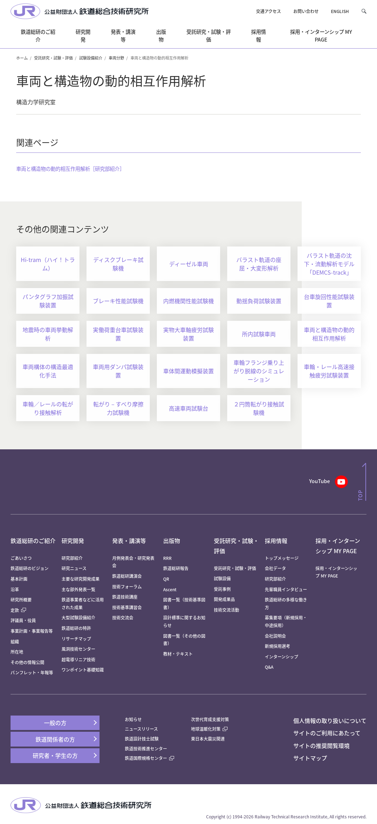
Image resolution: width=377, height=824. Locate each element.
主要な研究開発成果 (81, 579)
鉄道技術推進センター (146, 748)
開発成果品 (224, 599)
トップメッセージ (282, 558)
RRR (167, 558)
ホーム (22, 58)
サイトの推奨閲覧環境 (321, 745)
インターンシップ (281, 657)
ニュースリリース (141, 729)
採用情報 (276, 540)
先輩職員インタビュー (286, 589)
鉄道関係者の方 (55, 739)
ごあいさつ (21, 558)
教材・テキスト (178, 654)
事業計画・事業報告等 (32, 631)
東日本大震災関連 (208, 739)
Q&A (269, 667)
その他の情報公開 (27, 662)
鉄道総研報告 (175, 568)
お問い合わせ (306, 11)
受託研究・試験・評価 (53, 58)
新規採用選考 (277, 646)
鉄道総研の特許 (76, 628)
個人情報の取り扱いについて (329, 720)
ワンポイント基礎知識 (83, 670)
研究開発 (73, 540)
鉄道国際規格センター (149, 758)
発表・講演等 (129, 540)
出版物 (171, 540)
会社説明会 (275, 636)
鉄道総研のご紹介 (33, 540)
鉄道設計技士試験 (142, 739)
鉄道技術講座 (125, 597)
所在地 (17, 652)
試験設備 (222, 578)
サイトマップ (310, 758)
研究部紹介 (72, 558)
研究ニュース (74, 568)
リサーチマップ (76, 639)
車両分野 (116, 58)
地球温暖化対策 (206, 729)
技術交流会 (122, 617)
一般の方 (55, 722)
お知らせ (133, 719)
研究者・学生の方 (55, 755)
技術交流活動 (226, 610)
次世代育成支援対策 (210, 719)
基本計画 (21, 579)
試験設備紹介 (90, 58)
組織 (15, 641)
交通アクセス (268, 11)
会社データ (275, 568)
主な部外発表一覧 (78, 589)
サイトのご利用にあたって (326, 733)
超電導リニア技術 (78, 659)
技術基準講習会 (127, 607)
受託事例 (222, 589)
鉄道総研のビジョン (30, 568)
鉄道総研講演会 (127, 576)
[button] (363, 11)
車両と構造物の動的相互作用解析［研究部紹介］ (70, 168)
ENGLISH (340, 11)
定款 (18, 610)
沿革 (15, 589)
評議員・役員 (23, 620)
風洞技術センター (78, 649)
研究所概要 (21, 600)
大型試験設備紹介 (78, 617)
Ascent (170, 589)
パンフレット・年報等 (32, 672)
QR (166, 579)
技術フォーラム (127, 586)
